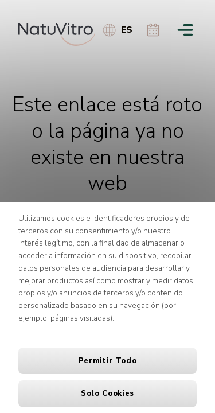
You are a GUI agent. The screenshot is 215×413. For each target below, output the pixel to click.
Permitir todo (107, 361)
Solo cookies (107, 393)
